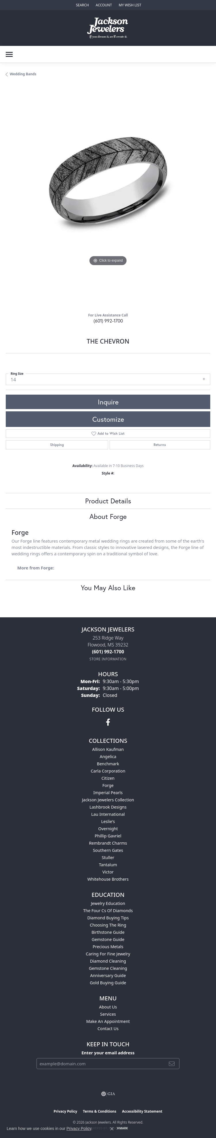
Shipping (57, 445)
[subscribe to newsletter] (171, 1063)
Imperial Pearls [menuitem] (108, 792)
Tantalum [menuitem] (108, 864)
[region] (108, 196)
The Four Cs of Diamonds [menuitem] (108, 910)
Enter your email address (107, 1052)
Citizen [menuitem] (108, 778)
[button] (82, 5)
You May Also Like (108, 587)
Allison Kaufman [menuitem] (108, 749)
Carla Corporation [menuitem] (108, 771)
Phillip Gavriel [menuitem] (108, 836)
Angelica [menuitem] (108, 756)
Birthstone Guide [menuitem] (108, 932)
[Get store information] (108, 659)
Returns (160, 445)
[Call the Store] (108, 651)
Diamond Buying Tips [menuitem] (108, 917)
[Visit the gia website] (108, 1094)
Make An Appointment (108, 1021)
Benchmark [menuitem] (108, 763)
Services (108, 1014)
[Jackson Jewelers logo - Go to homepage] (108, 28)
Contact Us (108, 1028)
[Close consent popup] (112, 1128)
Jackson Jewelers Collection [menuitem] (108, 800)
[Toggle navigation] (9, 54)
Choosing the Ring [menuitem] (108, 925)
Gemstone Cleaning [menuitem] (108, 968)
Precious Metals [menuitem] (108, 946)
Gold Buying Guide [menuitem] (108, 982)
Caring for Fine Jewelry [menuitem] (108, 954)
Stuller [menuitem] (108, 857)
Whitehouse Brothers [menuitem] (108, 879)
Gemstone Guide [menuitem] (108, 939)
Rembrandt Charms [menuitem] (108, 843)
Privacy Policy (65, 1111)
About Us (108, 1007)
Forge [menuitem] (108, 785)
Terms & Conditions (99, 1111)
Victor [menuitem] (108, 872)
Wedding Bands (23, 74)
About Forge (108, 516)
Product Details (108, 500)
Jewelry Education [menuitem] (108, 903)
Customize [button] (108, 419)
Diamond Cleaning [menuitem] (108, 961)
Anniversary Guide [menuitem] (108, 975)
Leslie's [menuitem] (108, 821)
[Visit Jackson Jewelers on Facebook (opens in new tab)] (108, 722)
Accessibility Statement (142, 1111)
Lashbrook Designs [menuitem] (108, 807)
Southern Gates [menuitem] (108, 850)
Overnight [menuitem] (108, 828)
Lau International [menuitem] (108, 814)
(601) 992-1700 (108, 321)
